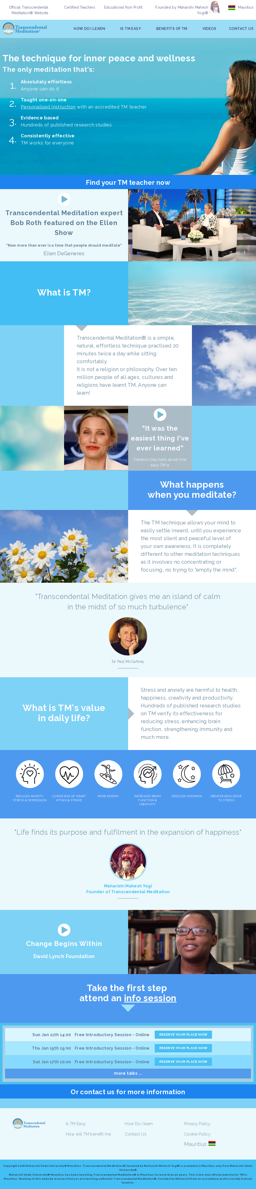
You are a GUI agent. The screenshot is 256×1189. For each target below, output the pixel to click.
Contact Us (135, 1134)
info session (150, 998)
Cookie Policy (197, 1134)
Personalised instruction (48, 106)
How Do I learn (139, 1123)
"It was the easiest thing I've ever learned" (160, 438)
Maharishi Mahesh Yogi (128, 886)
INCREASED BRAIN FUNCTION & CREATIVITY (147, 800)
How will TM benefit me (88, 1134)
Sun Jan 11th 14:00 (51, 1034)
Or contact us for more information (128, 1092)
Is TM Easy (76, 1123)
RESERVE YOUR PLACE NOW (183, 1034)
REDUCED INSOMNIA (187, 796)
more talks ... (128, 1073)
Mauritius (245, 7)
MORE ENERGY (108, 796)
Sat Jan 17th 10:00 (52, 1061)
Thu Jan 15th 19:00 (51, 1048)
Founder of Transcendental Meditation (128, 891)
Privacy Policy (197, 1123)
